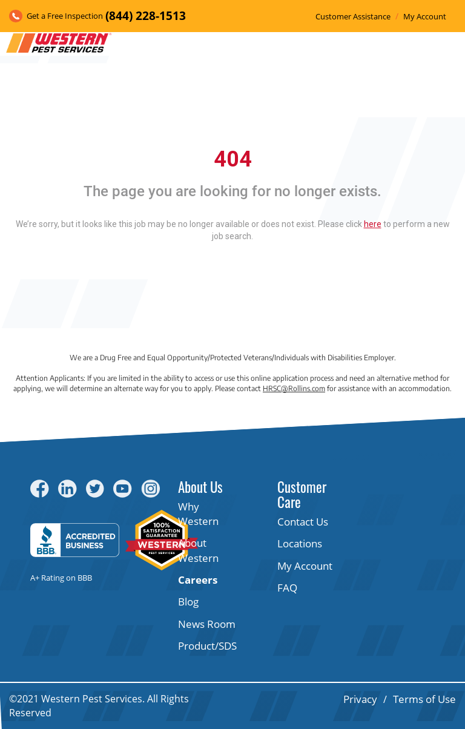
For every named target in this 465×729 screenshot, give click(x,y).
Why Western (198, 514)
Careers (197, 580)
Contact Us (302, 522)
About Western (198, 550)
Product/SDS (207, 646)
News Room (207, 624)
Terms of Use (424, 699)
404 (233, 159)
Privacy (360, 699)
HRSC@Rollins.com (294, 388)
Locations (299, 543)
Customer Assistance (353, 16)
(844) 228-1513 (145, 16)
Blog (188, 602)
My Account (424, 16)
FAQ (287, 588)
